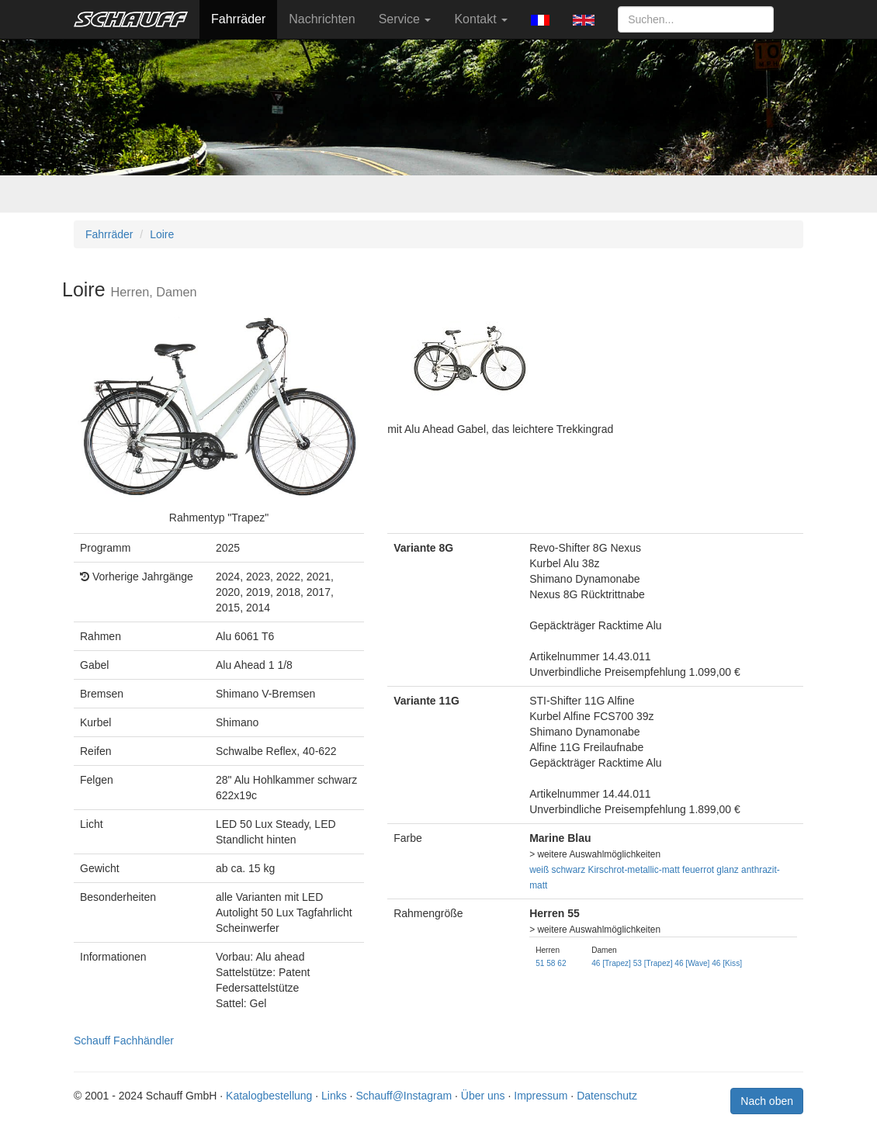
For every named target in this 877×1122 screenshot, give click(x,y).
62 (561, 963)
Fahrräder (238, 19)
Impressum (540, 1095)
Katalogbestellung (269, 1095)
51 (540, 963)
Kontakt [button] (481, 19)
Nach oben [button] (766, 1101)
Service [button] (405, 19)
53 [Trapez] (653, 963)
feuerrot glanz (710, 869)
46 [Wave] (691, 963)
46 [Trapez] (611, 963)
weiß (539, 869)
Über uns (483, 1095)
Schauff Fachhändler (124, 1040)
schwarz (569, 869)
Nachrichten (322, 19)
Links (334, 1095)
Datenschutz (607, 1095)
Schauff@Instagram (403, 1095)
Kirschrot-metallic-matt (634, 869)
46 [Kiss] (727, 963)
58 (550, 963)
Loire (162, 234)
